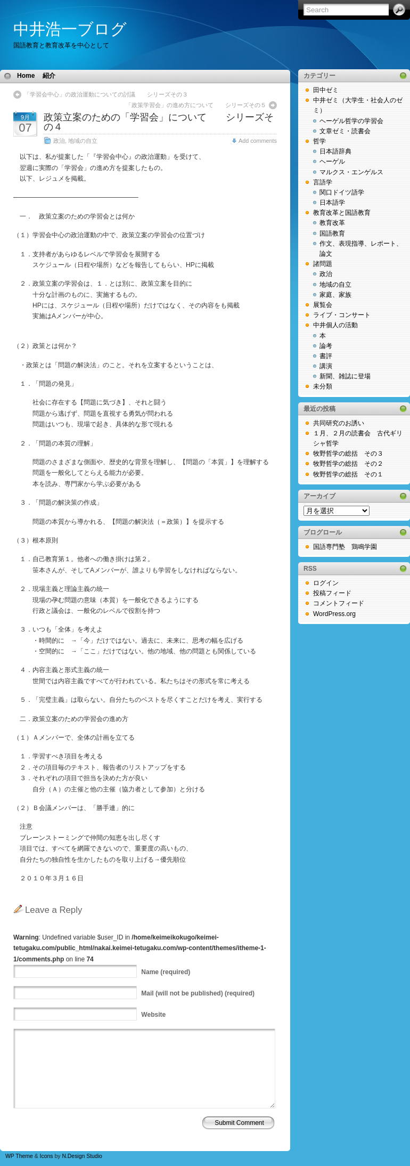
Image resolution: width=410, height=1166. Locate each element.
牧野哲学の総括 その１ (348, 474)
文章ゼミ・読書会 (345, 131)
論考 (325, 346)
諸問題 (322, 264)
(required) (165, 972)
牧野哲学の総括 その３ (348, 453)
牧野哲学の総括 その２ (348, 463)
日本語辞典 (335, 151)
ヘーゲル (332, 161)
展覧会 (322, 305)
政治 (59, 140)
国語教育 (332, 233)
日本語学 (332, 202)
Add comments (258, 140)
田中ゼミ (326, 90)
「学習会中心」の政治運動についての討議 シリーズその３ (106, 94)
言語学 (322, 182)
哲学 (319, 141)
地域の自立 (82, 140)
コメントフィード (338, 603)
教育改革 (332, 222)
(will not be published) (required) (198, 993)
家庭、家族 (335, 294)
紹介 (49, 75)
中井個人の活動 (335, 325)
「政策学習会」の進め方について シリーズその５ (199, 105)
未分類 (322, 386)
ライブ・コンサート (342, 315)
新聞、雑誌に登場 (345, 376)
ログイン (326, 583)
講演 (325, 366)
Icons (46, 1156)
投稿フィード (332, 593)
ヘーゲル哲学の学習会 (351, 121)
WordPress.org (334, 614)
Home (26, 75)
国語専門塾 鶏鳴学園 (345, 546)
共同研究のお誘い (338, 423)
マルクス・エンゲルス (351, 172)
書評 (325, 356)
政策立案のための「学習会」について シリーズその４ (159, 122)
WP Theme (19, 1156)
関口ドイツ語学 (341, 192)
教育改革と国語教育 (342, 212)
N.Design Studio (82, 1156)
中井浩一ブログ (70, 29)
